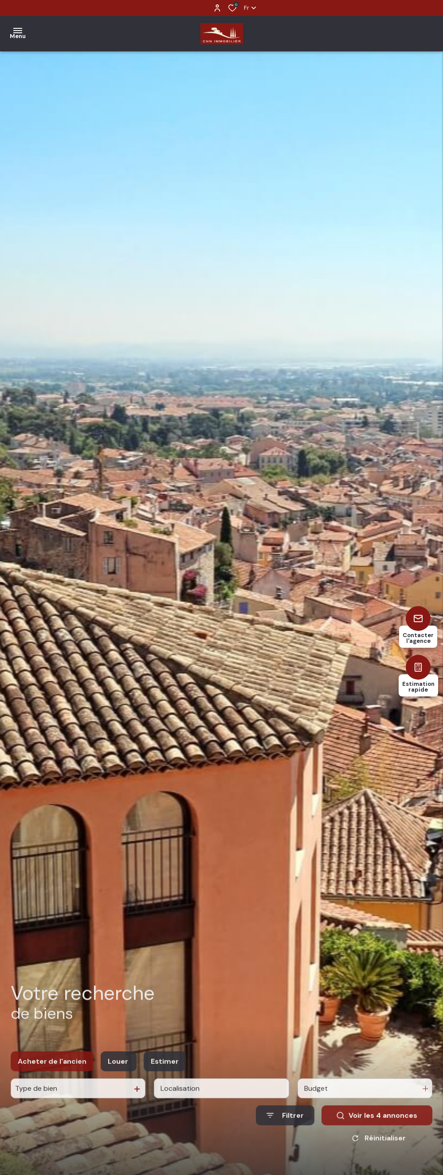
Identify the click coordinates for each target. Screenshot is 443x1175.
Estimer (165, 1069)
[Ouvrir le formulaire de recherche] (285, 1123)
